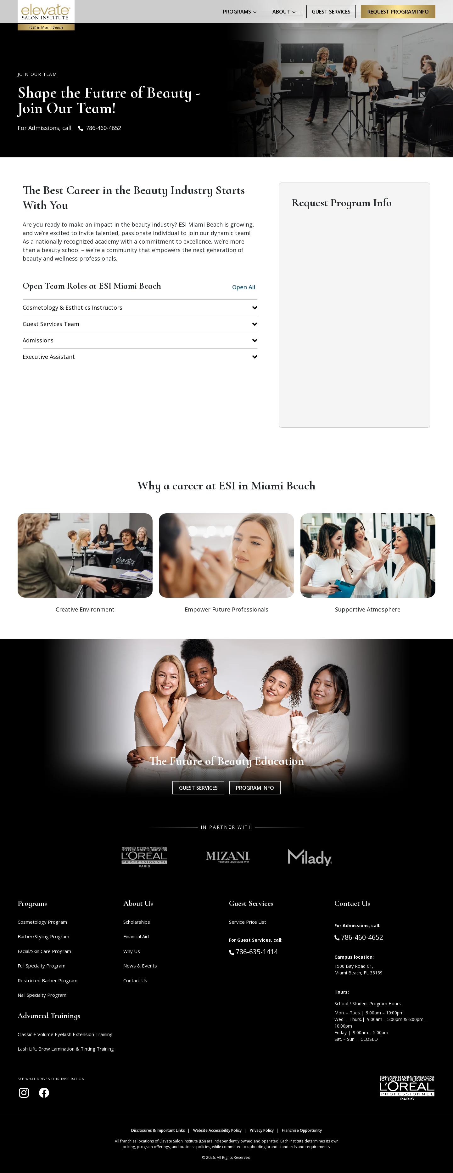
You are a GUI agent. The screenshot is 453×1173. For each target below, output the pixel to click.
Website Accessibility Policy (217, 1130)
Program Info (255, 787)
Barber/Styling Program (43, 936)
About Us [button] (138, 903)
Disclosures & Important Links (158, 1130)
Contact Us (135, 980)
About (281, 11)
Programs (237, 11)
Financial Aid (136, 936)
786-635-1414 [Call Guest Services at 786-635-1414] (253, 951)
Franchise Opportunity (302, 1130)
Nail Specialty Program (42, 995)
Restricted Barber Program (47, 980)
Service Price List (247, 922)
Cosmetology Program (42, 922)
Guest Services (331, 11)
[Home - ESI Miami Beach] (46, 11)
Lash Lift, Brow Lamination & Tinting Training (66, 1049)
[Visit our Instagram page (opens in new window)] (24, 1092)
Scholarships (136, 922)
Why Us (131, 951)
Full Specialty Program (41, 965)
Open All (243, 287)
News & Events (140, 965)
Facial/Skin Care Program (44, 951)
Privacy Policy (262, 1130)
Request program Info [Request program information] (398, 11)
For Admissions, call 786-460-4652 (69, 128)
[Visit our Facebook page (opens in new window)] (44, 1092)
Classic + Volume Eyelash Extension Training (65, 1034)
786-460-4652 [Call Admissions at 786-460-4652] (358, 937)
